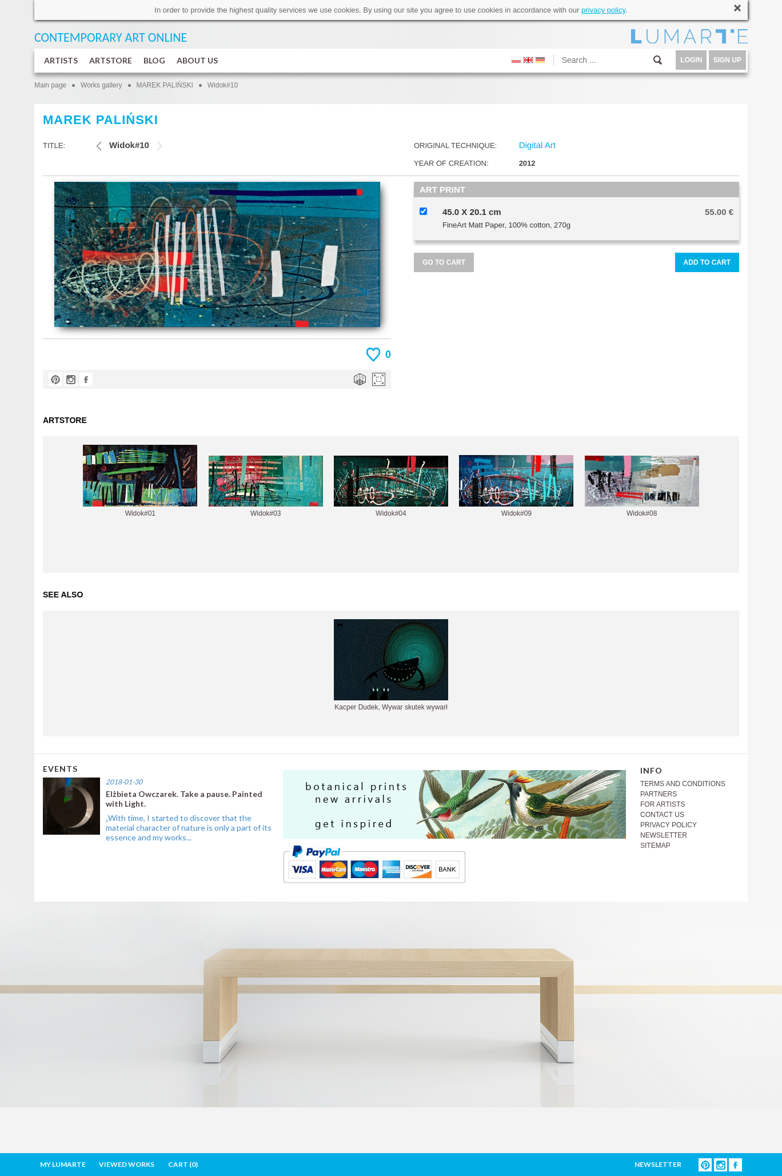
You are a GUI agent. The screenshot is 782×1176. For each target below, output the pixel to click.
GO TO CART (443, 262)
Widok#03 (266, 486)
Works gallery (101, 85)
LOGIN (691, 60)
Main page (50, 85)
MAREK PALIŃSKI (165, 85)
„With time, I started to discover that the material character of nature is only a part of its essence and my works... (189, 827)
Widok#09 (516, 486)
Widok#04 (391, 486)
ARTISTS (61, 60)
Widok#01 (140, 481)
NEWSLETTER (663, 835)
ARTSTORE (110, 60)
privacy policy (603, 10)
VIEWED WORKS (126, 1164)
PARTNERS (658, 794)
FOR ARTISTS (662, 804)
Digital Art (537, 145)
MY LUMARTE (63, 1164)
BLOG (154, 60)
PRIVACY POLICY (668, 825)
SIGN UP (727, 60)
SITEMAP (655, 846)
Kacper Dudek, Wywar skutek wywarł (391, 665)
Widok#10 (223, 85)
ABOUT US (197, 60)
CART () (183, 1164)
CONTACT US (662, 815)
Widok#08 (642, 486)
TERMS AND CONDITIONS (682, 784)
